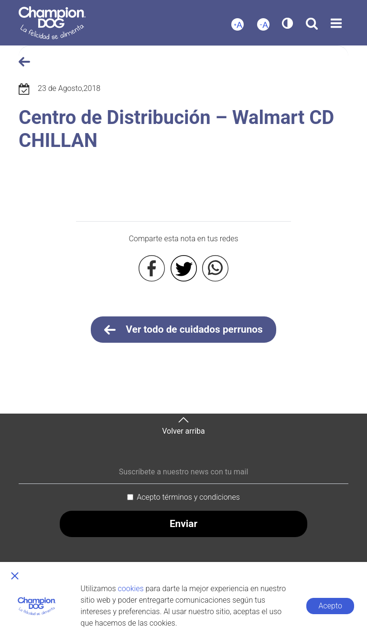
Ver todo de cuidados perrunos (183, 330)
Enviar (183, 523)
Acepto (330, 605)
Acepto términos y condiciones (188, 497)
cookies (131, 588)
